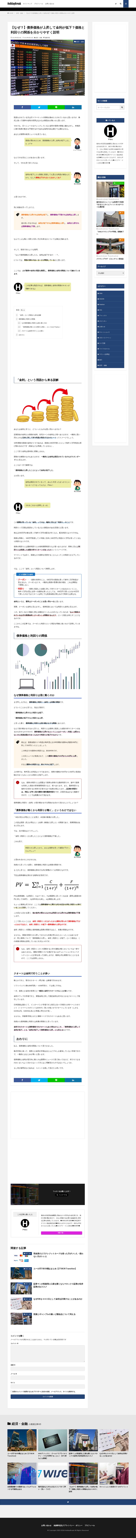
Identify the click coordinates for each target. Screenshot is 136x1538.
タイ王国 (102, 348)
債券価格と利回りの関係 (25, 319)
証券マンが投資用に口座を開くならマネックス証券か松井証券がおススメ (58, 1285)
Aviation (102, 310)
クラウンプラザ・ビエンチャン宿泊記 (110, 259)
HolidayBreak (14, 3)
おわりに (20, 334)
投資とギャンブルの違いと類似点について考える (54, 1314)
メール (14, 1374)
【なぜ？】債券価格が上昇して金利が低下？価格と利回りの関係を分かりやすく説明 (50, 13)
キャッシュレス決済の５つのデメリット (113, 1487)
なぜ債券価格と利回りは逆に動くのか (32, 322)
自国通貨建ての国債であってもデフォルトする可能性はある (21, 1488)
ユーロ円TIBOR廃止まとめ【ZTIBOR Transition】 (55, 1268)
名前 (13, 1365)
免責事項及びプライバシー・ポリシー (68, 1525)
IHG (122, 212)
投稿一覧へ (61, 1233)
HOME (11, 13)
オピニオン (103, 326)
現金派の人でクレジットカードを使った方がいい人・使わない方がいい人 (58, 1255)
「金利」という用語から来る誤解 (28, 315)
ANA (100, 299)
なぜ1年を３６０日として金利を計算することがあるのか (57, 1299)
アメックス (103, 321)
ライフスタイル (119, 183)
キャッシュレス (104, 337)
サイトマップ (27, 4)
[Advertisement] (48, 355)
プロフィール (38, 4)
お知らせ (102, 332)
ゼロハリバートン (105, 343)
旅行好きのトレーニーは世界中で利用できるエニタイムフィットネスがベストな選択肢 (110, 204)
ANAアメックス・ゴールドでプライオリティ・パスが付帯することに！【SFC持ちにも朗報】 (52, 1455)
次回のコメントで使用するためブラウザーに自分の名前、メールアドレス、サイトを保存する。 (44, 1391)
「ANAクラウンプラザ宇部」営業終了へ (110, 233)
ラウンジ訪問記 (104, 360)
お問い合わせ (49, 4)
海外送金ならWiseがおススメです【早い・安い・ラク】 (52, 1488)
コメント (14, 1343)
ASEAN (101, 304)
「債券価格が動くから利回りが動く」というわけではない (39, 326)
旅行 (100, 365)
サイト (13, 1382)
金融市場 (47, 37)
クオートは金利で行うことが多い (31, 330)
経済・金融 (19, 13)
